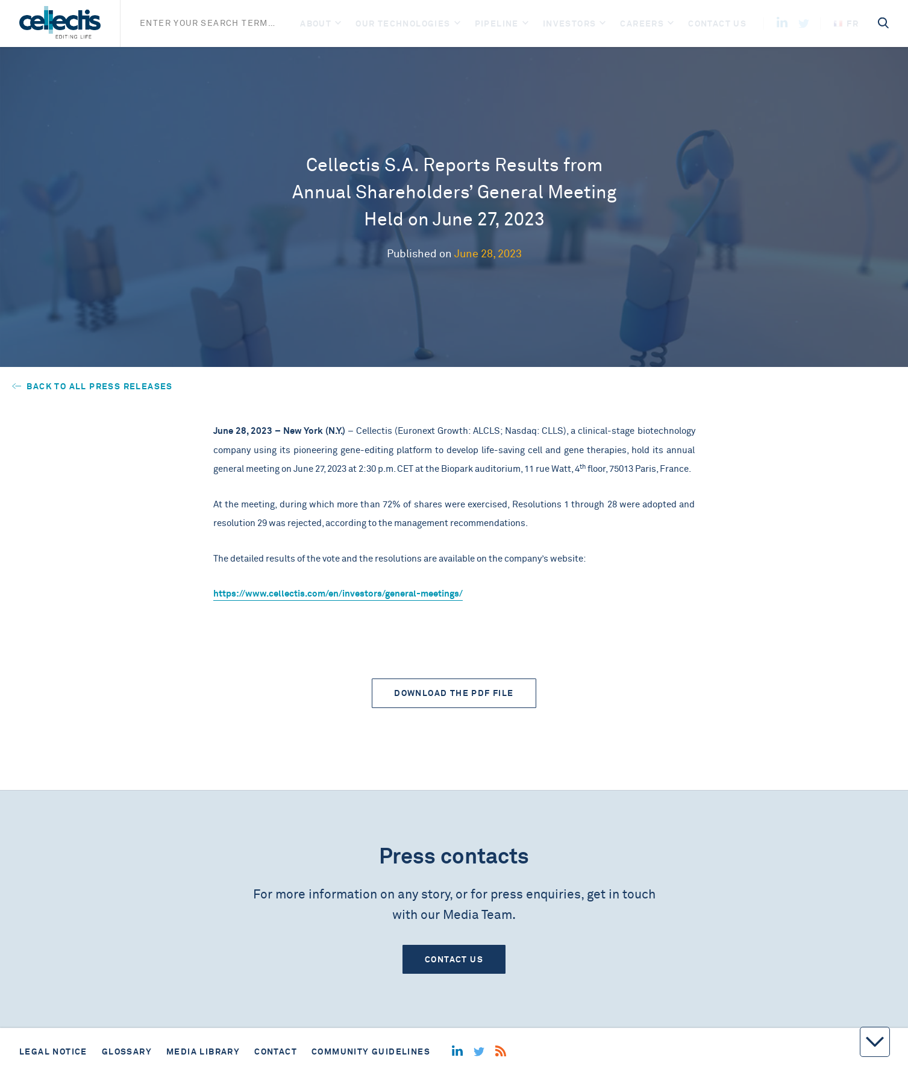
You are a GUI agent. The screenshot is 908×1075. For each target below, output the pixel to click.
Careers (642, 23)
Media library (203, 1051)
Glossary (127, 1051)
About (315, 23)
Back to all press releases (92, 386)
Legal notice (53, 1051)
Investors (569, 23)
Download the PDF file (453, 693)
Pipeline (497, 23)
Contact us (717, 23)
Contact (275, 1051)
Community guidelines (371, 1051)
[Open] (338, 23)
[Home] (60, 23)
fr (846, 23)
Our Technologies (402, 23)
